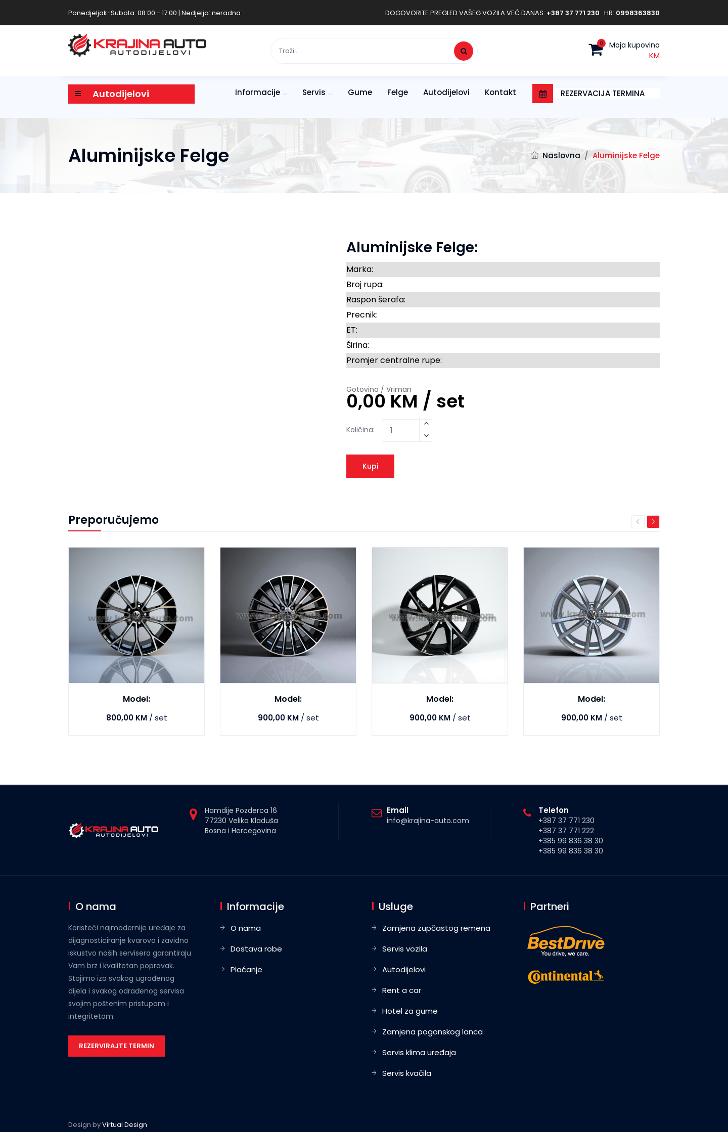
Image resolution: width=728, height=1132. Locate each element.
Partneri (549, 906)
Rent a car (401, 990)
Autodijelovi (446, 92)
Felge (397, 92)
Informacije (257, 92)
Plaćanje (246, 969)
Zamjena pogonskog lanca (432, 1031)
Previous (638, 521)
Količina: (360, 430)
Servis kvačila (406, 1073)
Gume (360, 92)
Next (653, 521)
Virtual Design (124, 1124)
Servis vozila (404, 948)
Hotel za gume (410, 1011)
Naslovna (561, 155)
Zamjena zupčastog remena (436, 928)
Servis (314, 92)
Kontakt (500, 92)
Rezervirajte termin (116, 1046)
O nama (246, 928)
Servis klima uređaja (419, 1052)
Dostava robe (256, 948)
